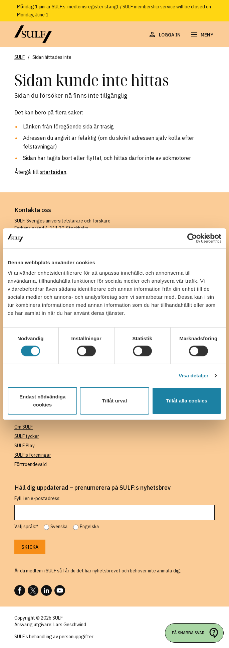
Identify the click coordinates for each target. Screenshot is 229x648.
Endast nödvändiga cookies (42, 400)
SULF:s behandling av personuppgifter (53, 637)
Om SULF (23, 427)
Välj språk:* (26, 527)
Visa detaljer (193, 375)
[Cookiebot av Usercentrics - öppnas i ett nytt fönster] (192, 238)
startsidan (53, 172)
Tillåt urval (114, 400)
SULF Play (24, 446)
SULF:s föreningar (32, 455)
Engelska (89, 527)
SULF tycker (26, 436)
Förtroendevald (30, 464)
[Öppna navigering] (202, 34)
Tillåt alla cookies (186, 400)
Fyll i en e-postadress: (37, 498)
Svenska (59, 527)
